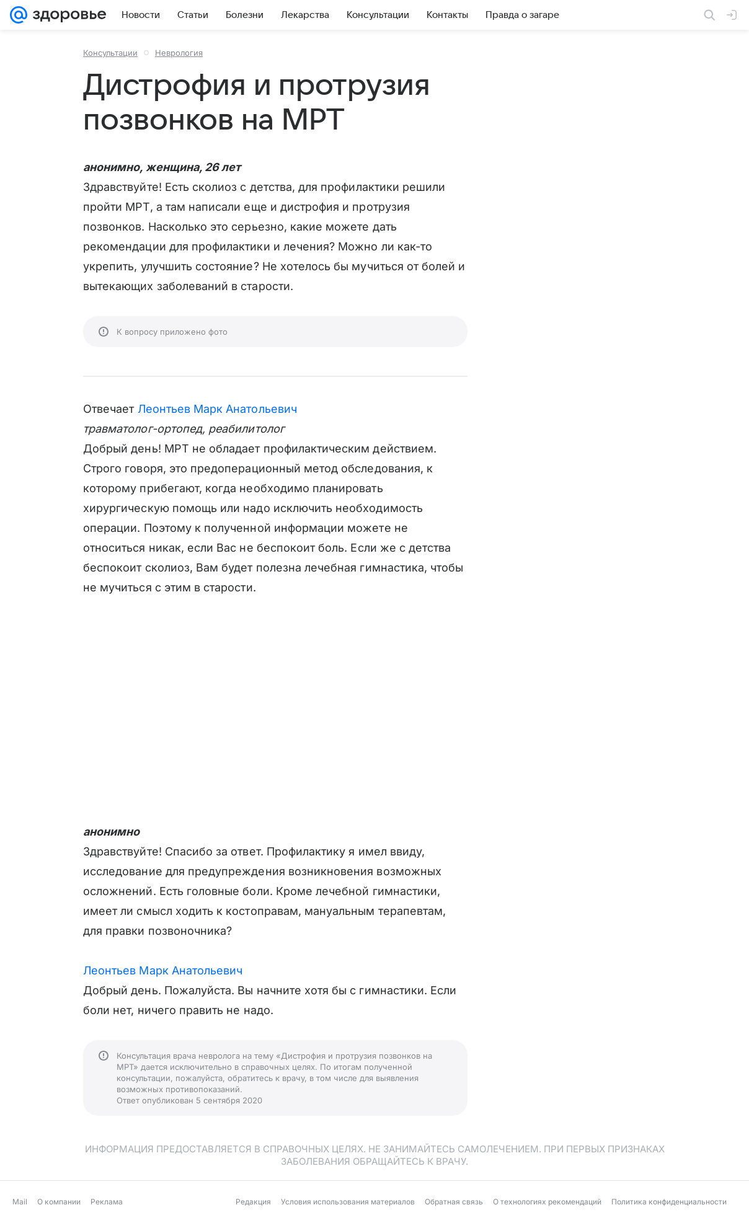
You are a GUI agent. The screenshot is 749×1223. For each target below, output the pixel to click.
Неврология (179, 53)
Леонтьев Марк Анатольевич (217, 408)
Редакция (253, 1201)
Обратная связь (454, 1201)
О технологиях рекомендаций (547, 1201)
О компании (59, 1201)
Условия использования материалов (348, 1201)
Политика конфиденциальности (669, 1201)
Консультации (110, 53)
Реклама (107, 1201)
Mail (19, 1201)
